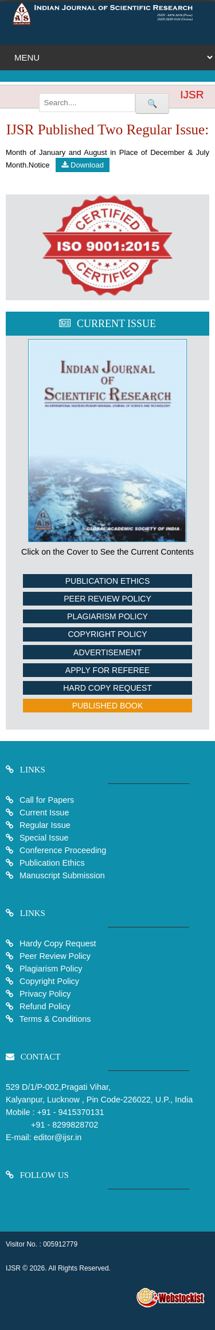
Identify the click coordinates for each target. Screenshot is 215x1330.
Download (82, 165)
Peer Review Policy (107, 598)
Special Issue (44, 837)
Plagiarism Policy (107, 616)
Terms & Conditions (54, 1019)
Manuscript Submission (61, 875)
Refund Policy (44, 1006)
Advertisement (107, 652)
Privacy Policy (44, 993)
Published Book (107, 705)
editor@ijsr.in (57, 1137)
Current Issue (44, 812)
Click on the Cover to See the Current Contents (107, 551)
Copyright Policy (107, 634)
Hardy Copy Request (56, 943)
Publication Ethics (107, 581)
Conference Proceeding (62, 850)
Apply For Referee (107, 670)
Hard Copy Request (107, 687)
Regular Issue (45, 825)
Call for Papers (46, 800)
